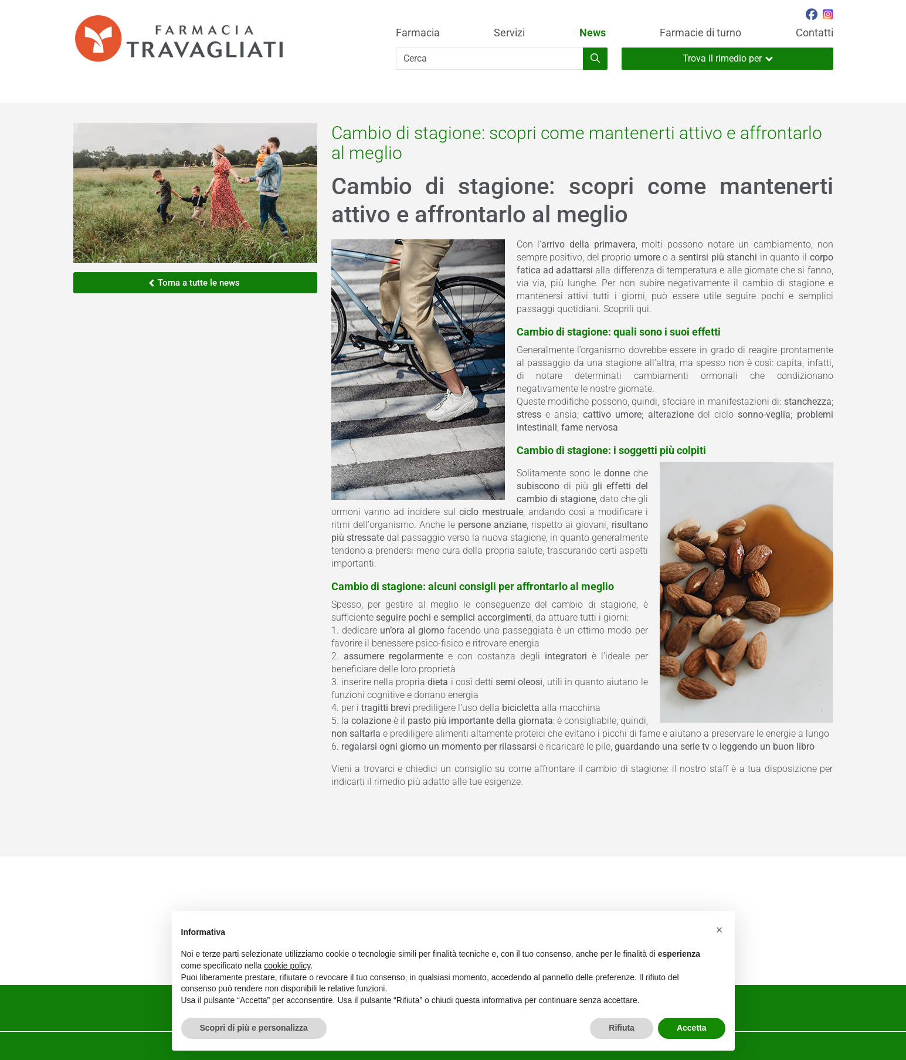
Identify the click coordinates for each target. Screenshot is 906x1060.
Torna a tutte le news (194, 282)
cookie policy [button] (287, 965)
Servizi (509, 33)
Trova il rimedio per (728, 58)
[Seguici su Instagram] (828, 16)
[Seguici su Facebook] (811, 16)
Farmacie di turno (700, 33)
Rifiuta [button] (621, 1027)
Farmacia (418, 33)
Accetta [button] (692, 1027)
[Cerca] (489, 59)
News (592, 33)
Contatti (814, 33)
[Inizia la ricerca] (595, 59)
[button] (719, 929)
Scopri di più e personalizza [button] (254, 1027)
